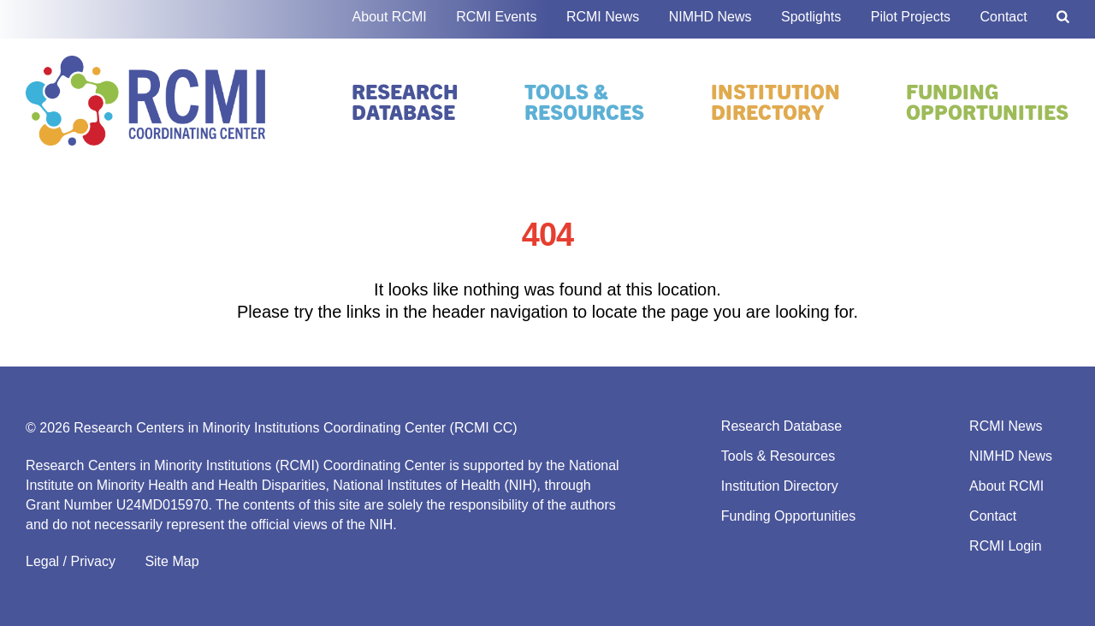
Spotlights (811, 16)
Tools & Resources (584, 101)
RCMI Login (1005, 546)
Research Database (405, 101)
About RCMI (389, 16)
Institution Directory (775, 101)
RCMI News (602, 16)
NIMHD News (710, 16)
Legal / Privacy (70, 561)
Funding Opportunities (987, 101)
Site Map (171, 561)
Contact (1003, 16)
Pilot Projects (910, 16)
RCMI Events (496, 16)
